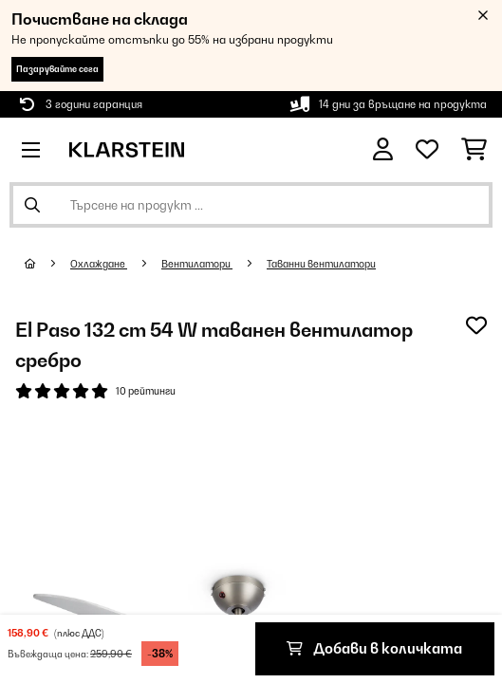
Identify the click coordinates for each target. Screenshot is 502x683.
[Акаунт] (383, 149)
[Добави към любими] (476, 325)
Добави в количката (374, 648)
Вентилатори (196, 263)
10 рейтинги (146, 391)
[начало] (47, 263)
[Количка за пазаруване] (474, 150)
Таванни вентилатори (321, 263)
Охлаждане (98, 263)
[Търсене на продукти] (251, 205)
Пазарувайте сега (57, 69)
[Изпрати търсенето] (32, 205)
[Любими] (427, 150)
